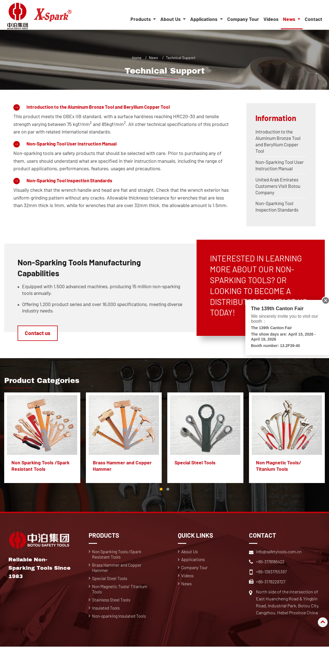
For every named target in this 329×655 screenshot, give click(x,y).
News (153, 57)
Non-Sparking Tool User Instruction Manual (74, 144)
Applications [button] (204, 19)
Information (276, 118)
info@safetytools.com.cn (280, 554)
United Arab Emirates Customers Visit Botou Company (278, 188)
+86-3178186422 (270, 564)
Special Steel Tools (195, 465)
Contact (313, 19)
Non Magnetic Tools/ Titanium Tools (278, 468)
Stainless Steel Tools (112, 604)
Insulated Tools (107, 612)
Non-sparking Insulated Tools (120, 620)
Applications (194, 562)
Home (136, 57)
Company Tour (243, 19)
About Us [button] (171, 19)
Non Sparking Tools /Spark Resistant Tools (40, 468)
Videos (271, 19)
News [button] (289, 19)
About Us (190, 554)
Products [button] (141, 19)
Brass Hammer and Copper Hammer (122, 468)
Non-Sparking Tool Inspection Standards (71, 181)
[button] (161, 492)
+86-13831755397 (271, 574)
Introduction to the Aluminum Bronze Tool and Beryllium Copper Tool (102, 107)
